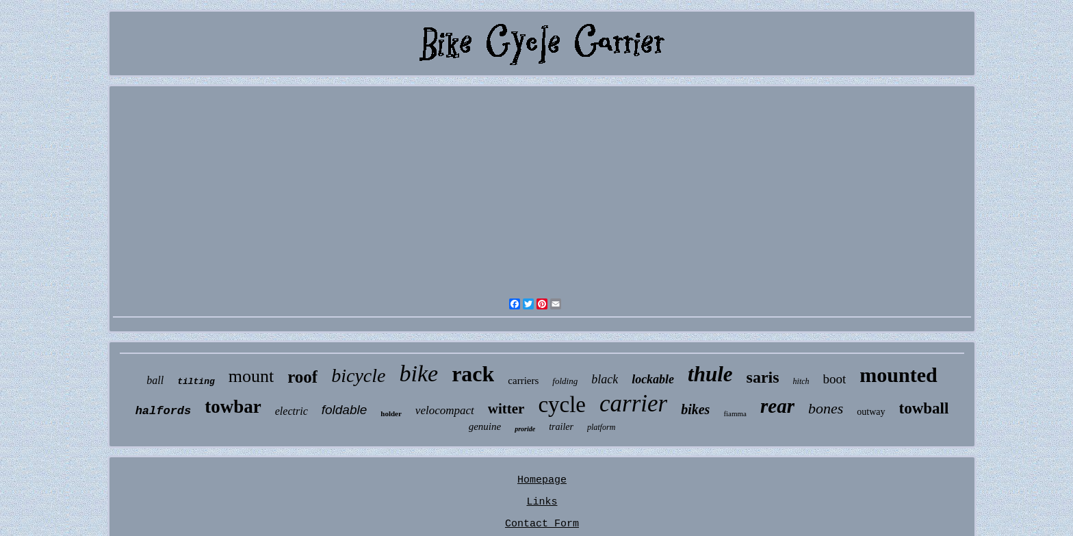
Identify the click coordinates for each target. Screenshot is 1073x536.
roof (302, 377)
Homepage (542, 480)
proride (525, 429)
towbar (233, 406)
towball (924, 408)
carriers (523, 380)
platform (601, 427)
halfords (163, 411)
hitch (801, 381)
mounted (898, 374)
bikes (695, 409)
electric (291, 411)
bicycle (358, 375)
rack (473, 373)
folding (565, 381)
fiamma (735, 413)
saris (763, 377)
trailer (561, 427)
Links (541, 502)
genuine (485, 426)
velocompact (444, 410)
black (604, 379)
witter (506, 408)
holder (391, 413)
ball (155, 380)
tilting (196, 382)
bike (418, 373)
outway (871, 412)
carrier (633, 403)
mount (251, 376)
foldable (344, 410)
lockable (653, 379)
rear (777, 406)
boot (834, 379)
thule (710, 374)
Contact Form (542, 524)
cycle (562, 404)
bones (825, 408)
